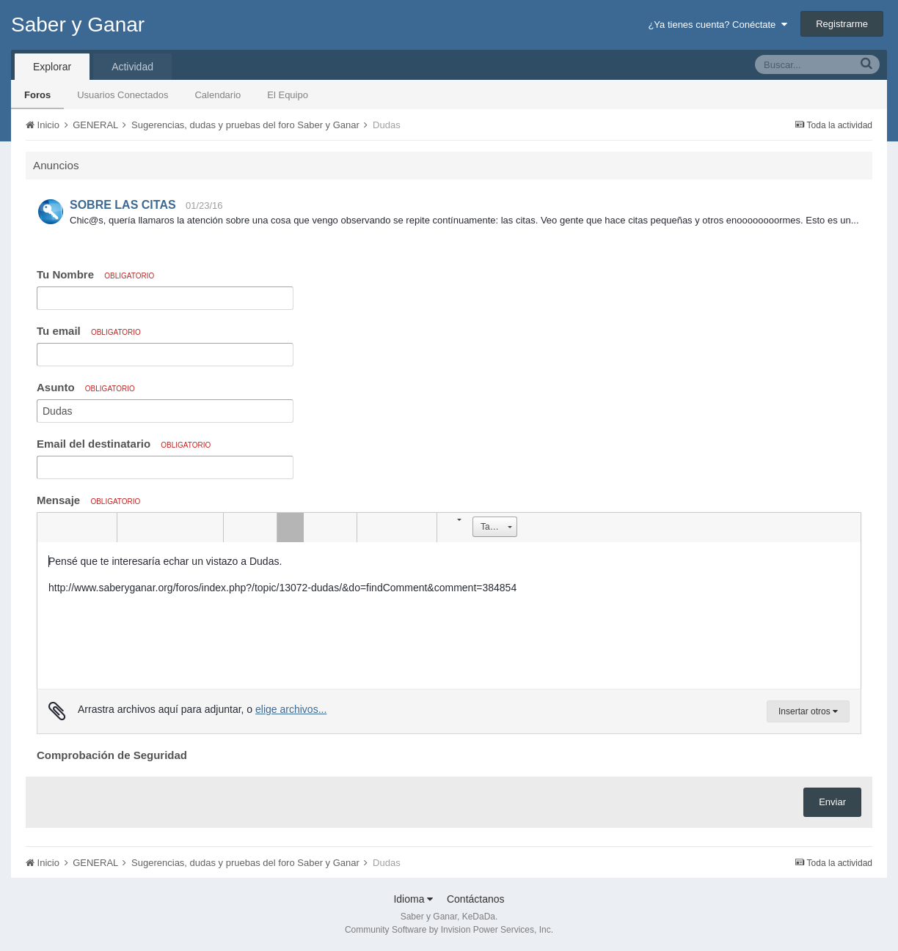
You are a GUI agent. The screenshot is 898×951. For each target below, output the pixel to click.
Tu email (89, 331)
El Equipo (287, 94)
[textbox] (449, 615)
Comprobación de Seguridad (112, 755)
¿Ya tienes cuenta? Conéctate (717, 24)
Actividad (132, 67)
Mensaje (88, 500)
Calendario (217, 94)
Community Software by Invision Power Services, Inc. (449, 930)
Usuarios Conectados (122, 94)
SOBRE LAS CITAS (123, 205)
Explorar (52, 67)
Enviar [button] (832, 801)
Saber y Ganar (78, 24)
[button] (50, 527)
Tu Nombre (95, 274)
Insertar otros (808, 711)
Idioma (413, 899)
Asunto (86, 387)
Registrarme (842, 23)
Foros (37, 94)
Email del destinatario (124, 443)
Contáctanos (476, 899)
